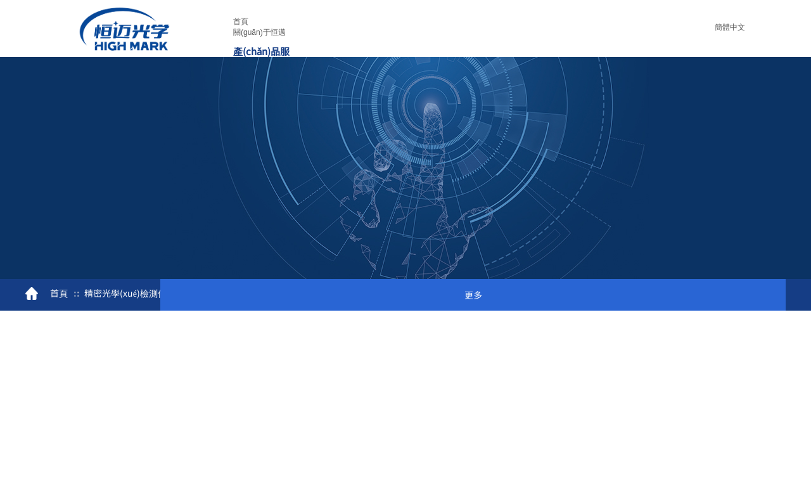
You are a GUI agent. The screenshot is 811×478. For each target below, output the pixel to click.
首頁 (240, 21)
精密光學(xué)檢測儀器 (130, 293)
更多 (473, 294)
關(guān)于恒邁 (259, 32)
